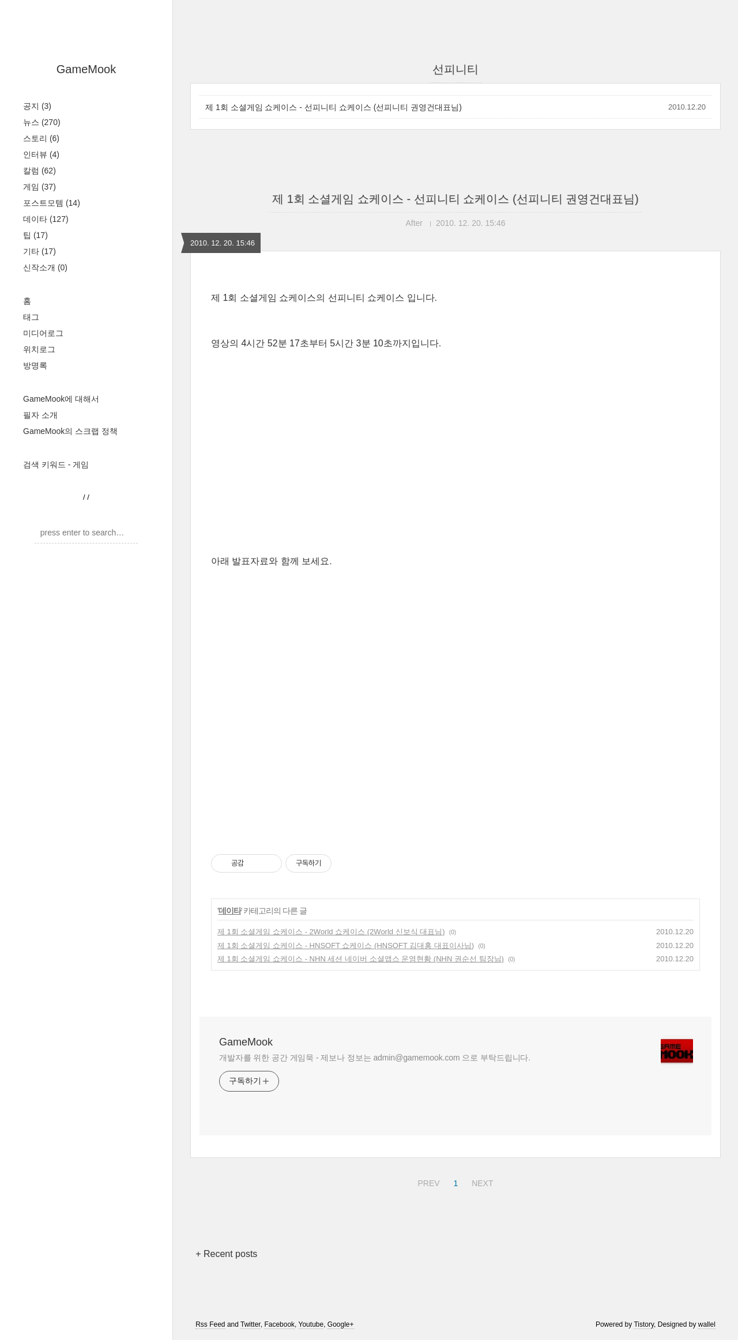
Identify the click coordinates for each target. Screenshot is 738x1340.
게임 (39, 186)
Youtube (311, 1324)
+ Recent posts (226, 1254)
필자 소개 (40, 415)
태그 (31, 317)
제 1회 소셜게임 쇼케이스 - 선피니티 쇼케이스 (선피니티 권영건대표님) (333, 107)
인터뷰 (41, 154)
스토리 (41, 138)
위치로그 (39, 349)
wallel (707, 1324)
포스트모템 (51, 202)
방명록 (35, 365)
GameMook (86, 69)
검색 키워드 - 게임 (56, 464)
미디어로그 (43, 333)
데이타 (46, 219)
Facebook (279, 1324)
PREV (427, 1181)
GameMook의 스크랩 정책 (70, 431)
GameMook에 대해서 (61, 398)
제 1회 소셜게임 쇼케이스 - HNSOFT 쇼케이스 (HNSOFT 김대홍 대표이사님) (345, 945)
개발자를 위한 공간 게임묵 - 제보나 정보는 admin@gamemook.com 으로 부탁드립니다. (374, 1057)
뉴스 (42, 122)
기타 (39, 251)
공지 (37, 106)
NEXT (481, 1181)
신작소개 (45, 267)
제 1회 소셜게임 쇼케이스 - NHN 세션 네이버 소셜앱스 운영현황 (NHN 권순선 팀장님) (360, 958)
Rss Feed (210, 1324)
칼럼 (39, 170)
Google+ (340, 1324)
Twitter (250, 1324)
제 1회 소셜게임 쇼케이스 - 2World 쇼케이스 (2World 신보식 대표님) (331, 931)
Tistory (644, 1324)
